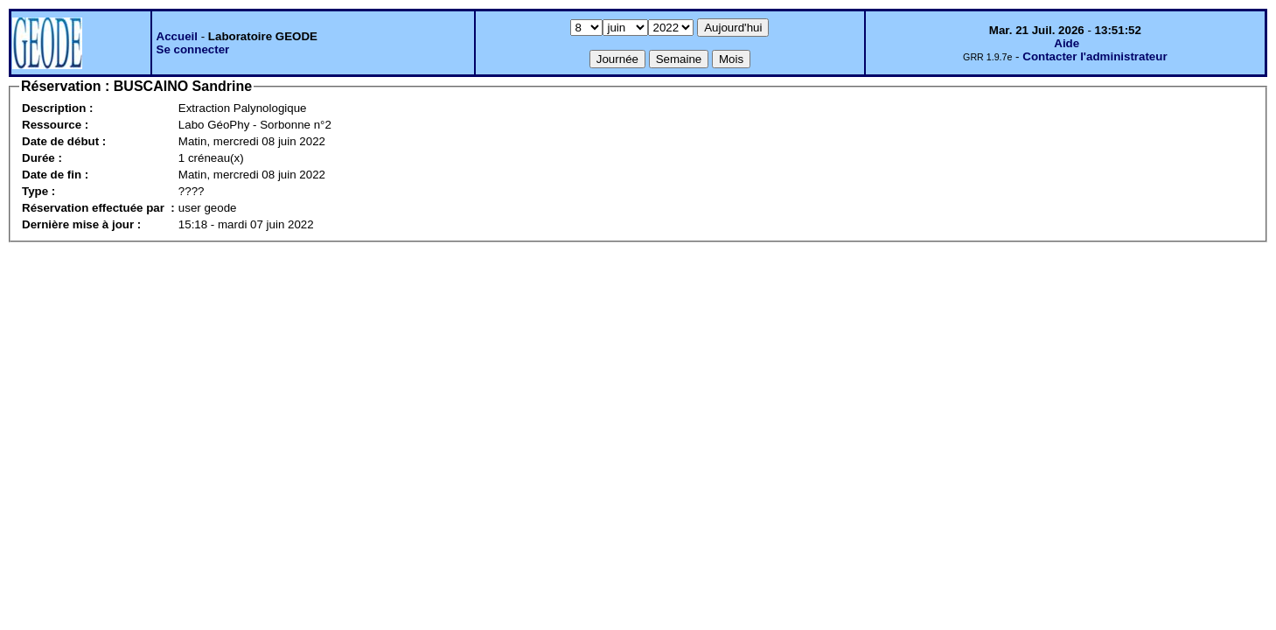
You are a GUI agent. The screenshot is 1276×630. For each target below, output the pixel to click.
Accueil (177, 36)
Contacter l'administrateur (1094, 56)
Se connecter (193, 49)
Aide (1066, 43)
